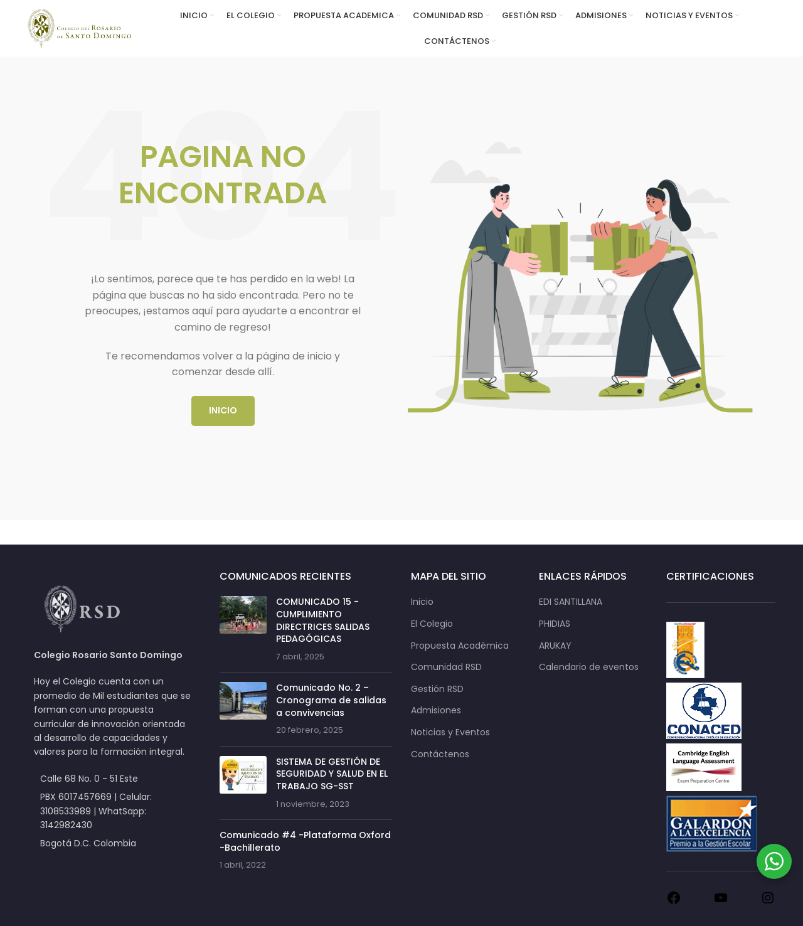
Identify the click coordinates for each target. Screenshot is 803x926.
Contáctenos (440, 754)
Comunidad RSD (446, 667)
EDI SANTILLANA (570, 602)
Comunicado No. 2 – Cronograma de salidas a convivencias (331, 699)
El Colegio (432, 624)
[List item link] (114, 811)
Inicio (422, 602)
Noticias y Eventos (450, 732)
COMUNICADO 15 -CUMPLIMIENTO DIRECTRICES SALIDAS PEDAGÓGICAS (323, 620)
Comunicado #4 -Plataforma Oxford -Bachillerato (305, 841)
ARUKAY (555, 646)
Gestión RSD (437, 689)
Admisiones (436, 710)
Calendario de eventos (589, 667)
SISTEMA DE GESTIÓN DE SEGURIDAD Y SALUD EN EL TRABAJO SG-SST (332, 773)
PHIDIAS (554, 624)
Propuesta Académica (460, 646)
